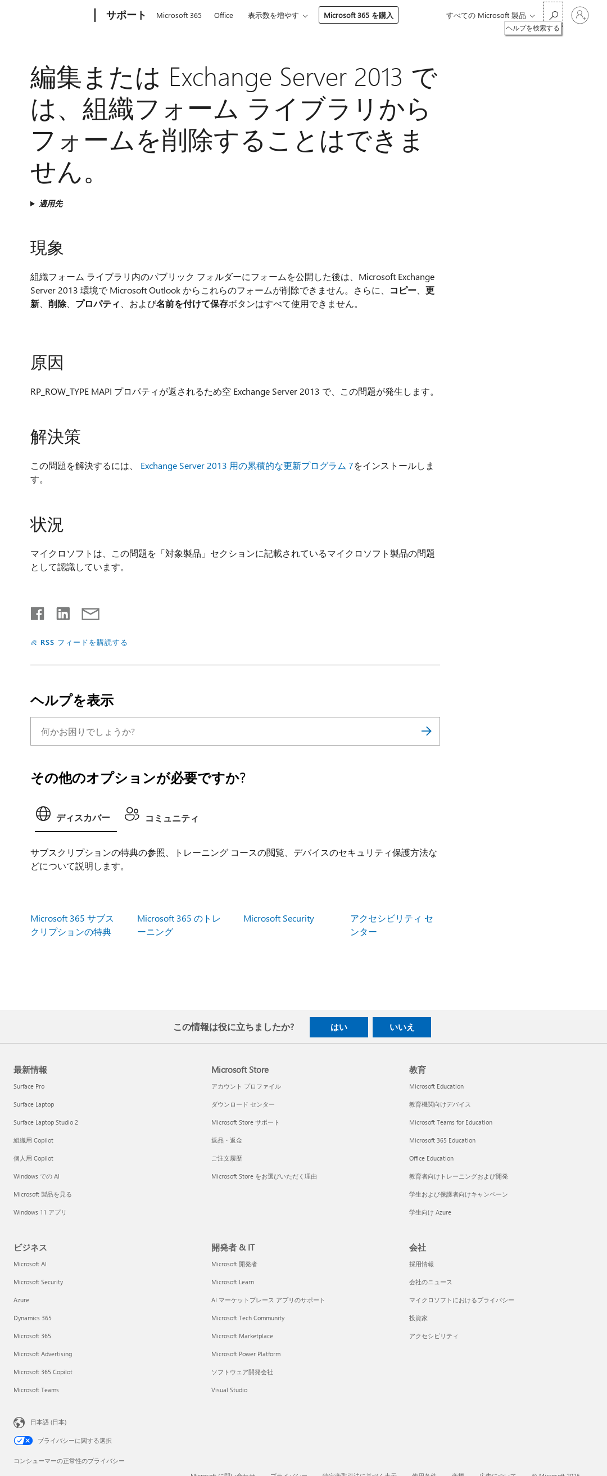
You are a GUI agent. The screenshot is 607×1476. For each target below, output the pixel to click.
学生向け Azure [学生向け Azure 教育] (430, 1212)
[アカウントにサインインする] (580, 15)
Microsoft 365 (179, 15)
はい (338, 1026)
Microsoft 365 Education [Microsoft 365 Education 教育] (442, 1140)
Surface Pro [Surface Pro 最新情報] (28, 1086)
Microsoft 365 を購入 (358, 15)
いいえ (402, 1026)
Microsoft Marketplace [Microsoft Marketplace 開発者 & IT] (242, 1335)
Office (223, 15)
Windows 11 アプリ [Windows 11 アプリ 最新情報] (40, 1212)
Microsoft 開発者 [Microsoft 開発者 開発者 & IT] (234, 1264)
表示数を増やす (273, 15)
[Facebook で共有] (38, 611)
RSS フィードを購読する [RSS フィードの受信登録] (84, 642)
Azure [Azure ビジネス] (21, 1300)
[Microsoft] (51, 16)
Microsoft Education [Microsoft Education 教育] (436, 1086)
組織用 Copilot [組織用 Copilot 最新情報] (33, 1140)
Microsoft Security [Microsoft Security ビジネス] (38, 1282)
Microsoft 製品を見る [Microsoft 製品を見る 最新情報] (42, 1194)
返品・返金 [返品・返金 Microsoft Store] (226, 1140)
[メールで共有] (85, 611)
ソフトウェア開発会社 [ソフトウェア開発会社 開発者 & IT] (242, 1371)
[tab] (76, 817)
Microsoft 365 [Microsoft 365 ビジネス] (32, 1335)
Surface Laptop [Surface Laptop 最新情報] (33, 1104)
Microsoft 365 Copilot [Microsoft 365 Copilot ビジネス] (43, 1371)
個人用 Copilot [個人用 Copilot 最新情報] (33, 1158)
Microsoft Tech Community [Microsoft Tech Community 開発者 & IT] (247, 1317)
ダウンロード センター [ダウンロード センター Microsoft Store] (243, 1104)
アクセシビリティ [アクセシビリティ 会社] (434, 1335)
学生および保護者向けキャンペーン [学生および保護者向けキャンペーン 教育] (458, 1194)
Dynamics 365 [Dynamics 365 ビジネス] (32, 1317)
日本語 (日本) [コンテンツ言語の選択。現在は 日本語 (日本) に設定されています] (48, 1422)
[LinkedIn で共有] (58, 611)
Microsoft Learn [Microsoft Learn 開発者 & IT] (232, 1282)
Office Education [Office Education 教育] (431, 1158)
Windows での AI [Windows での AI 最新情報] (36, 1176)
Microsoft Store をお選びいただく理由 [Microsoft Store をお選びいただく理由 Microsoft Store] (264, 1176)
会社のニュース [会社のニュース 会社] (430, 1282)
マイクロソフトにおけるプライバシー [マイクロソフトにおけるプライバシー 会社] (461, 1300)
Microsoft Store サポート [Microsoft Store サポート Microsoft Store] (245, 1122)
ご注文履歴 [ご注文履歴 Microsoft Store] (226, 1158)
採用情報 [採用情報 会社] (421, 1264)
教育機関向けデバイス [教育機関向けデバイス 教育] (440, 1104)
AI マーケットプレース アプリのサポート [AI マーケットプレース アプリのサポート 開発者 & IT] (268, 1300)
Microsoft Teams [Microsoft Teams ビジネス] (36, 1389)
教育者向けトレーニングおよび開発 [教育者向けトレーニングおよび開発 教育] (458, 1176)
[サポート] (125, 16)
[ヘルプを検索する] (553, 14)
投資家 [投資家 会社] (418, 1317)
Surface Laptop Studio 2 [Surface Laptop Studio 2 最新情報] (45, 1122)
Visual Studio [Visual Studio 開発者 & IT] (229, 1389)
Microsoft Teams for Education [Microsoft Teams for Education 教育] (450, 1122)
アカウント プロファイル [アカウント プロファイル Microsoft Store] (246, 1086)
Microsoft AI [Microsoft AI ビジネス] (30, 1264)
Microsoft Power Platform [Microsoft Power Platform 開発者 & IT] (245, 1353)
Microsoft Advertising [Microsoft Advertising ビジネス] (42, 1353)
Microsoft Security (278, 918)
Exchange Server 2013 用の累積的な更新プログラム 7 (247, 465)
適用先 (50, 203)
